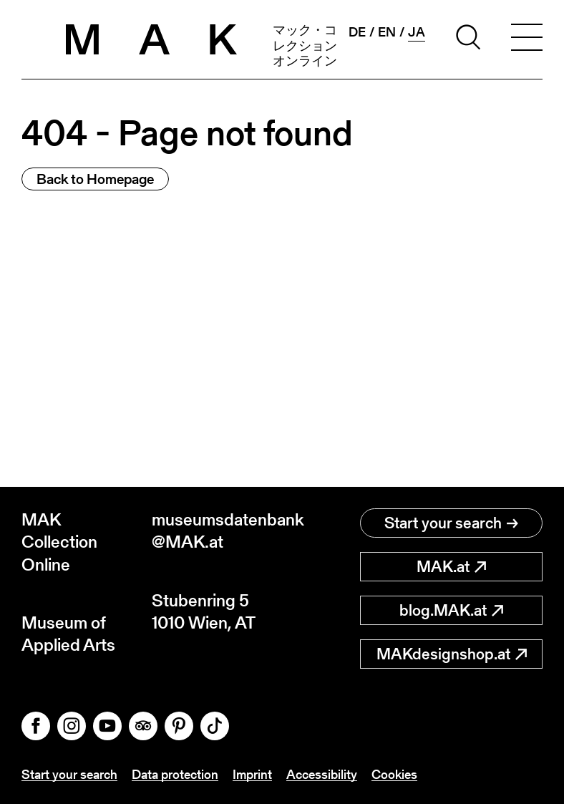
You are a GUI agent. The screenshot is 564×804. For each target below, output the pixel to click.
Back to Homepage (95, 179)
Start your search (451, 523)
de (357, 32)
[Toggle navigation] (527, 39)
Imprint (252, 774)
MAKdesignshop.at (451, 654)
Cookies (394, 774)
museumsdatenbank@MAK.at (217, 530)
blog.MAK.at (451, 610)
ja (416, 32)
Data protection (175, 774)
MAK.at (451, 567)
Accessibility (321, 774)
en (387, 32)
